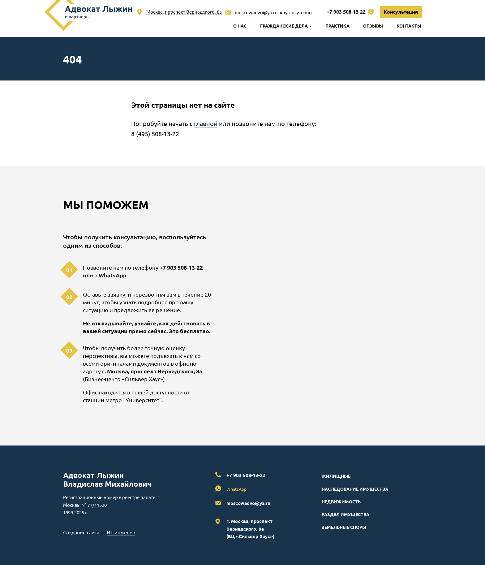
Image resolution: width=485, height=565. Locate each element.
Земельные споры (344, 527)
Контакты (409, 25)
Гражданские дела (286, 25)
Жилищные (336, 476)
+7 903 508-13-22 (346, 11)
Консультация (401, 11)
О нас (240, 25)
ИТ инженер (121, 532)
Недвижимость (341, 501)
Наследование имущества (355, 489)
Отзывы (373, 25)
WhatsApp (113, 275)
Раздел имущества (345, 514)
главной (205, 123)
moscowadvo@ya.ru (256, 12)
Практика (337, 25)
